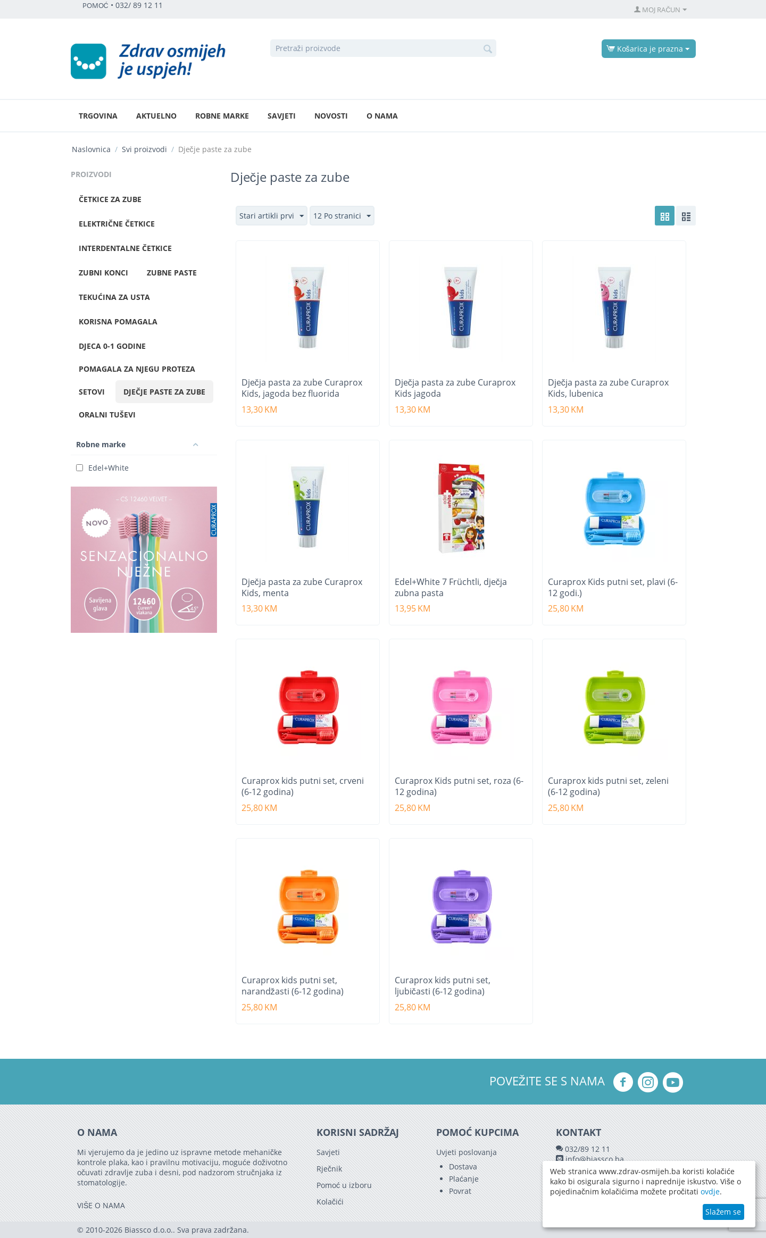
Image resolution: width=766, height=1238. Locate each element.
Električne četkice (117, 224)
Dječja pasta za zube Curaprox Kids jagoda (455, 388)
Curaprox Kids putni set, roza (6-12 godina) (459, 786)
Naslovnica (91, 149)
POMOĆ (95, 5)
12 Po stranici (342, 216)
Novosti (331, 116)
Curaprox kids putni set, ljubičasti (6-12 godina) (442, 986)
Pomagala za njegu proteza (137, 369)
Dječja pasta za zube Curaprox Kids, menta (302, 587)
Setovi (92, 392)
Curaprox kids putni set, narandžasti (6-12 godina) (293, 986)
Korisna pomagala (118, 321)
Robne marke (222, 116)
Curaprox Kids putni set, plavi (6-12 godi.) (613, 587)
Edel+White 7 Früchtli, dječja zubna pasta (451, 587)
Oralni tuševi (107, 414)
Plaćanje (464, 1179)
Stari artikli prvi (271, 216)
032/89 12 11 (587, 1149)
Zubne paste (172, 272)
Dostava (463, 1166)
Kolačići (330, 1202)
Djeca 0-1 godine (112, 346)
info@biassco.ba (594, 1159)
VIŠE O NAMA (101, 1205)
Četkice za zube (110, 199)
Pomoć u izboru (344, 1185)
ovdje (710, 1191)
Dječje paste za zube (164, 392)
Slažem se (723, 1212)
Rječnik (329, 1169)
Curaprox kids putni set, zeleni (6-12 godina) (608, 786)
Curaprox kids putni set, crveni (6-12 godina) (303, 786)
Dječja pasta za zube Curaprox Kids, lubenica (608, 388)
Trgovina (98, 116)
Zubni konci (103, 272)
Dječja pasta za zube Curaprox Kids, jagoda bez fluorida (302, 388)
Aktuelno (156, 116)
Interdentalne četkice (125, 248)
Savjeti (282, 116)
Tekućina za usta (114, 297)
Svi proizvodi (144, 149)
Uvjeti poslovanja (466, 1152)
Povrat (460, 1191)
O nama (382, 116)
